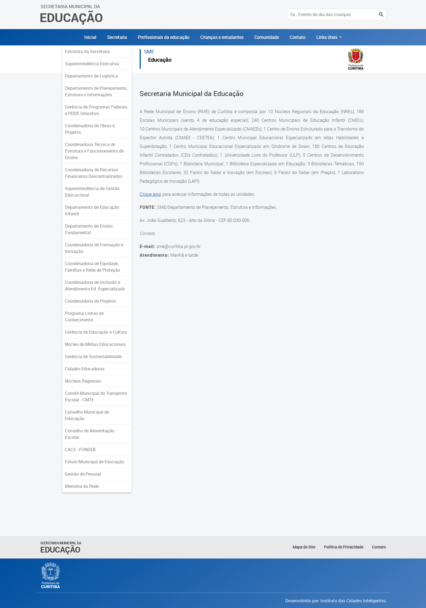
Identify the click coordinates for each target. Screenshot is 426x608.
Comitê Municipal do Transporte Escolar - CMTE (96, 396)
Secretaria (117, 37)
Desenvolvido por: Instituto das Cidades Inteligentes (335, 601)
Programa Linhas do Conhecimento (84, 316)
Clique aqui (150, 194)
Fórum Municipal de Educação (94, 462)
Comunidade (266, 37)
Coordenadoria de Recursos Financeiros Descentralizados (93, 173)
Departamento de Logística (91, 76)
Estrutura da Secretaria (87, 51)
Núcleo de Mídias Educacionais (95, 344)
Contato (297, 37)
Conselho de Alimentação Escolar (89, 434)
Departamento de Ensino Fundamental (89, 229)
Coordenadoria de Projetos (90, 301)
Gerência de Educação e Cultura (96, 332)
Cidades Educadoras (85, 369)
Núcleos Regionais (83, 381)
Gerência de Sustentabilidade (93, 356)
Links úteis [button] (327, 37)
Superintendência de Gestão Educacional (92, 191)
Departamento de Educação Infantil (92, 210)
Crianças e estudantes (221, 37)
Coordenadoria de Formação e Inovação (94, 248)
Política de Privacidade (343, 547)
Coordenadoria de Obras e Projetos (90, 129)
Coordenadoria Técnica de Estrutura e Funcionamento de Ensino (94, 150)
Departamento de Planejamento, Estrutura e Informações (96, 91)
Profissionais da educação (163, 37)
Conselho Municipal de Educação (87, 415)
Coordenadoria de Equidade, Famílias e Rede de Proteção (92, 266)
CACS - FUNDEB (80, 449)
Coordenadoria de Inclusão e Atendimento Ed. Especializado (95, 285)
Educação (159, 60)
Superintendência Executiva (92, 64)
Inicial (90, 37)
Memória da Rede (82, 486)
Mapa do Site (304, 547)
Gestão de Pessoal (83, 474)
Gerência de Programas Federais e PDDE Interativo (96, 110)
